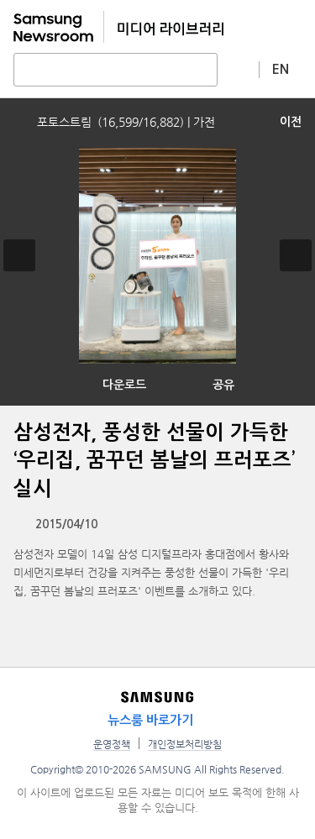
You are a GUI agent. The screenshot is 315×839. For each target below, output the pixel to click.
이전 (291, 122)
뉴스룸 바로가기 (150, 720)
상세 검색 (238, 69)
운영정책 (111, 744)
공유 (223, 385)
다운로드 (124, 385)
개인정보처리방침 (185, 744)
